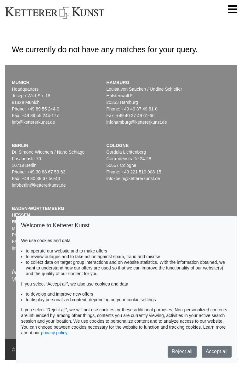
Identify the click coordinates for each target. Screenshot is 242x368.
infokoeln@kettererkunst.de (133, 178)
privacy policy (54, 332)
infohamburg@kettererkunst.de (136, 122)
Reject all (182, 351)
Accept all (217, 351)
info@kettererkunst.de (33, 122)
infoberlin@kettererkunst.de (39, 185)
